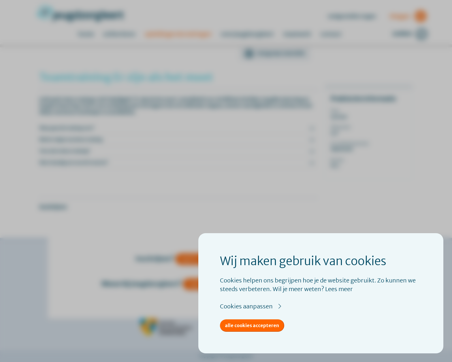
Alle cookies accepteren (252, 325)
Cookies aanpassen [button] (246, 306)
